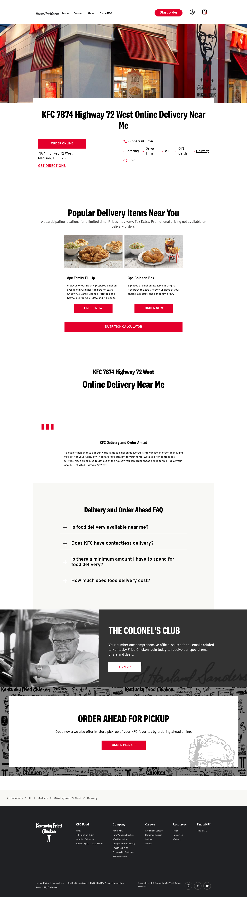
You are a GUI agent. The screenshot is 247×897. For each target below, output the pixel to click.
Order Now (93, 308)
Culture (148, 840)
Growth (148, 844)
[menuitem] (65, 13)
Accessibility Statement (46, 888)
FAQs (175, 831)
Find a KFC (202, 831)
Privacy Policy (42, 883)
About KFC (118, 831)
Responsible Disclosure (123, 852)
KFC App (177, 840)
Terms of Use (58, 883)
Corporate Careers (153, 835)
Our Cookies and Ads (77, 883)
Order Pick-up (123, 746)
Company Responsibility (124, 844)
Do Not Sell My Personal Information (107, 883)
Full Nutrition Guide (85, 835)
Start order (168, 13)
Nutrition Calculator (123, 327)
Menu (78, 831)
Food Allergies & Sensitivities (89, 844)
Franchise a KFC (120, 848)
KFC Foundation (120, 840)
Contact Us (178, 835)
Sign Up (125, 667)
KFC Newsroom (120, 857)
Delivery (202, 151)
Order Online (62, 143)
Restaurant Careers (154, 831)
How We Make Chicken (123, 835)
